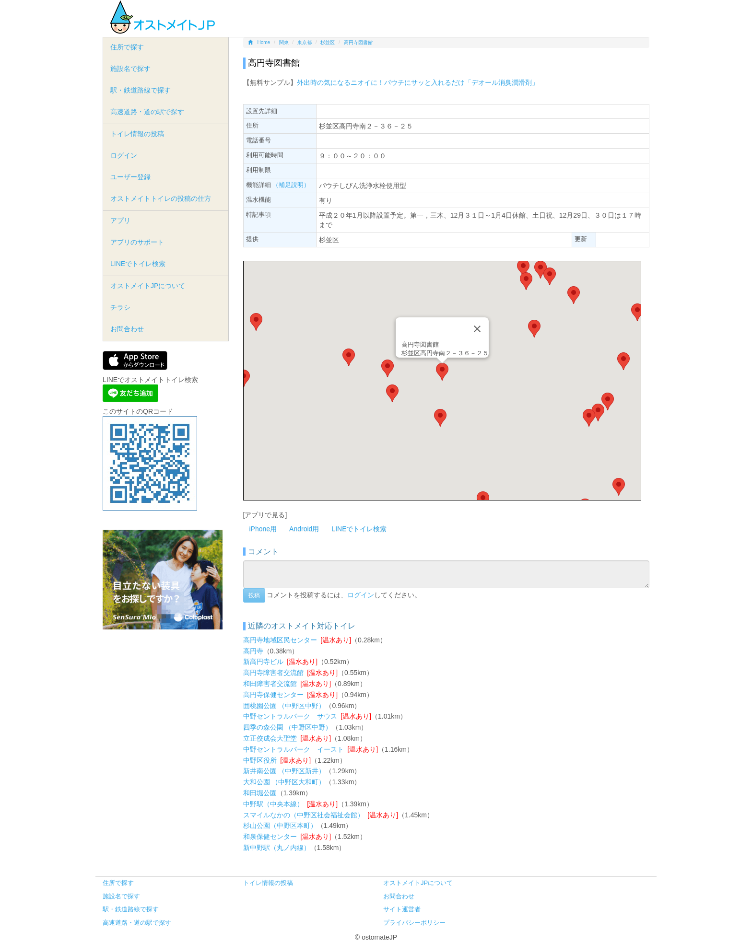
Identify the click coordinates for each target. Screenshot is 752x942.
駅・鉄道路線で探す (140, 90)
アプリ (120, 220)
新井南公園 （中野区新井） (284, 771)
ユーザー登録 (130, 177)
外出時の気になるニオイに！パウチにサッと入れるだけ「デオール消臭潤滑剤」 (418, 82)
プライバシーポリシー (414, 922)
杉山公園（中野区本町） (280, 825)
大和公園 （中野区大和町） (284, 782)
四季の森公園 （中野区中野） (287, 727)
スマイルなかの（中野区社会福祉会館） (303, 815)
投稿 (254, 595)
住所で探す (127, 47)
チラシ (120, 307)
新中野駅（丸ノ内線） (276, 847)
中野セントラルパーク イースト (293, 749)
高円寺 (253, 651)
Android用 (304, 529)
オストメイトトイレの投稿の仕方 (160, 198)
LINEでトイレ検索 (359, 529)
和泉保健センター (270, 836)
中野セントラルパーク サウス (290, 716)
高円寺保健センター (273, 694)
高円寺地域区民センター (280, 640)
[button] (442, 372)
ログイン (360, 595)
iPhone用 (263, 529)
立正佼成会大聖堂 (270, 738)
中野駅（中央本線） (273, 804)
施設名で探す (130, 68)
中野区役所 (260, 760)
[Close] (477, 328)
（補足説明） (291, 184)
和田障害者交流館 (270, 683)
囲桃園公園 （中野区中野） (284, 705)
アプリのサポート (137, 242)
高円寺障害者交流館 (273, 672)
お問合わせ (127, 329)
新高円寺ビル (263, 661)
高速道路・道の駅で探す (147, 112)
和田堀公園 (260, 793)
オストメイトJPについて (147, 286)
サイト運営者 (402, 909)
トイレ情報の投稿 (137, 134)
